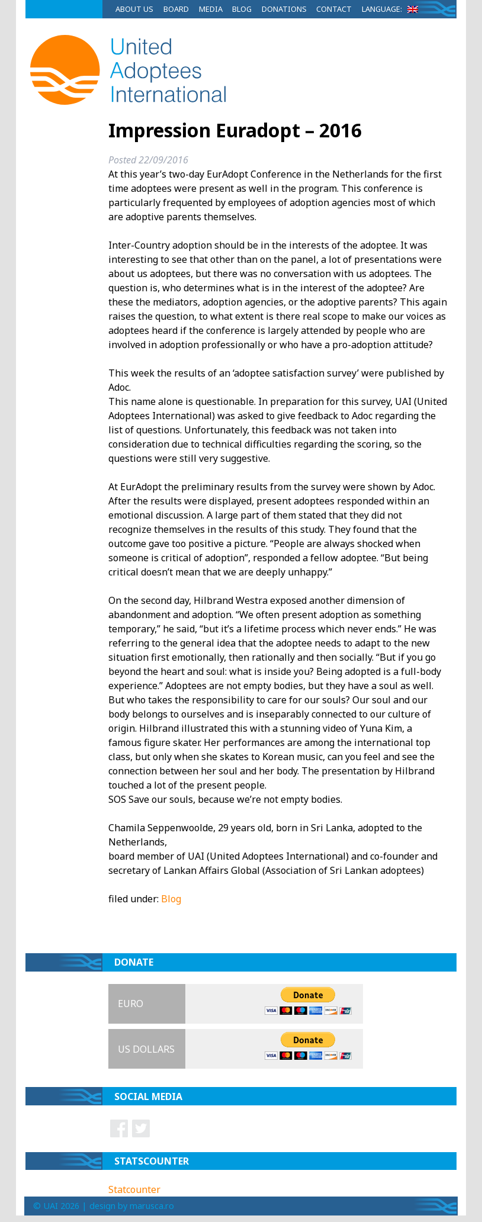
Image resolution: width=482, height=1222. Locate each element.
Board (176, 9)
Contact (334, 9)
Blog (242, 9)
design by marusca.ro (131, 1205)
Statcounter (134, 1189)
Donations (284, 9)
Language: (392, 9)
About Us (134, 9)
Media (211, 9)
